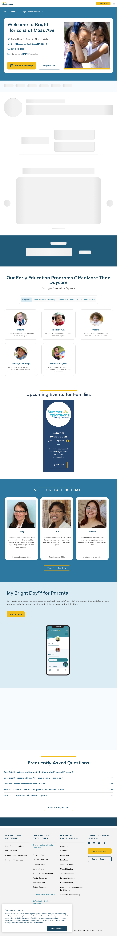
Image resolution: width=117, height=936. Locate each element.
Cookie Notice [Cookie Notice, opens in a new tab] (38, 922)
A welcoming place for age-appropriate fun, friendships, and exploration (58, 369)
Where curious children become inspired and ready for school (96, 334)
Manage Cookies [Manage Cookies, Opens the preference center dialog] (57, 928)
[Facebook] (89, 843)
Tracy (21, 531)
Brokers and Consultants (44, 894)
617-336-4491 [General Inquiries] (17, 49)
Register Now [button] (49, 65)
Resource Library (67, 882)
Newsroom (64, 855)
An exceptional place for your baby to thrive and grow (20, 334)
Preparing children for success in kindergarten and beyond (20, 368)
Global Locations (67, 864)
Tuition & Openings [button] (21, 65)
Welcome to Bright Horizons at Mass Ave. (31, 27)
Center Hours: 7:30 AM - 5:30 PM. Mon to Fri (29, 39)
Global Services (39, 882)
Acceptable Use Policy (85, 930)
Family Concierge (40, 878)
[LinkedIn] (94, 843)
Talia (56, 531)
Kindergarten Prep (21, 363)
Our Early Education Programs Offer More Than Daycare (58, 280)
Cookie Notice (72, 930)
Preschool (96, 329)
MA (5, 12)
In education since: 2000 (21, 557)
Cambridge (14, 12)
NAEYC (25, 54)
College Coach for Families (16, 855)
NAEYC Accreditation (86, 300)
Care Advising (38, 869)
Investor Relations (67, 878)
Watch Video (16, 614)
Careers (63, 851)
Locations (64, 860)
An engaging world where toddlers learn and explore (58, 334)
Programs (26, 300)
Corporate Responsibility (70, 894)
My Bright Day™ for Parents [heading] (37, 593)
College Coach (39, 864)
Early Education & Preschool (16, 846)
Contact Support (100, 859)
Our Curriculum (11, 851)
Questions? (58, 465)
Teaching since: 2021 (57, 557)
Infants (20, 329)
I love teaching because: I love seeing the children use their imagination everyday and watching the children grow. (57, 541)
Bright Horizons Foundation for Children (71, 888)
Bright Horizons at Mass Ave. (33, 12)
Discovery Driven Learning (44, 300)
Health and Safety (66, 300)
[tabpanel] (58, 436)
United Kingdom (66, 869)
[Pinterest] (105, 843)
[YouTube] (99, 843)
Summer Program (58, 363)
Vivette (92, 531)
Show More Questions (58, 807)
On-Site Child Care (40, 860)
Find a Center (99, 851)
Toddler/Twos (58, 329)
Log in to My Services (14, 860)
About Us (64, 846)
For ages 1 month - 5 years (58, 288)
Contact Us (103, 4)
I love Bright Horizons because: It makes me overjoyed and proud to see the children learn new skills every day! (92, 541)
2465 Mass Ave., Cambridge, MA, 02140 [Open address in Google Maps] (29, 44)
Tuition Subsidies (39, 887)
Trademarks (98, 930)
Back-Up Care (38, 855)
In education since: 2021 (92, 557)
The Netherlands (67, 873)
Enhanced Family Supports (44, 873)
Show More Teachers (56, 568)
